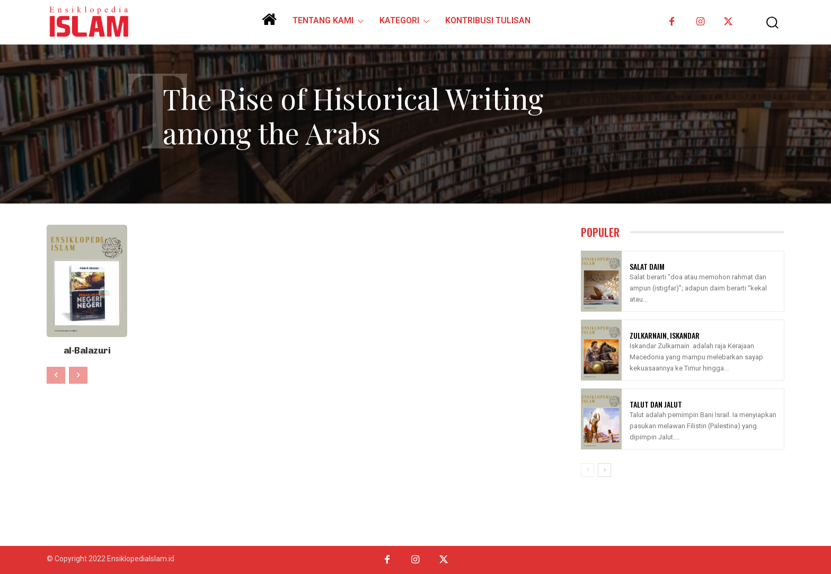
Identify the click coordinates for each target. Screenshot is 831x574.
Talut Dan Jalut (656, 404)
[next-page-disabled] (78, 373)
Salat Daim (647, 266)
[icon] (269, 23)
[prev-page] (56, 373)
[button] (764, 22)
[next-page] (604, 470)
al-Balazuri (87, 349)
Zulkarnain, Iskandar (665, 335)
